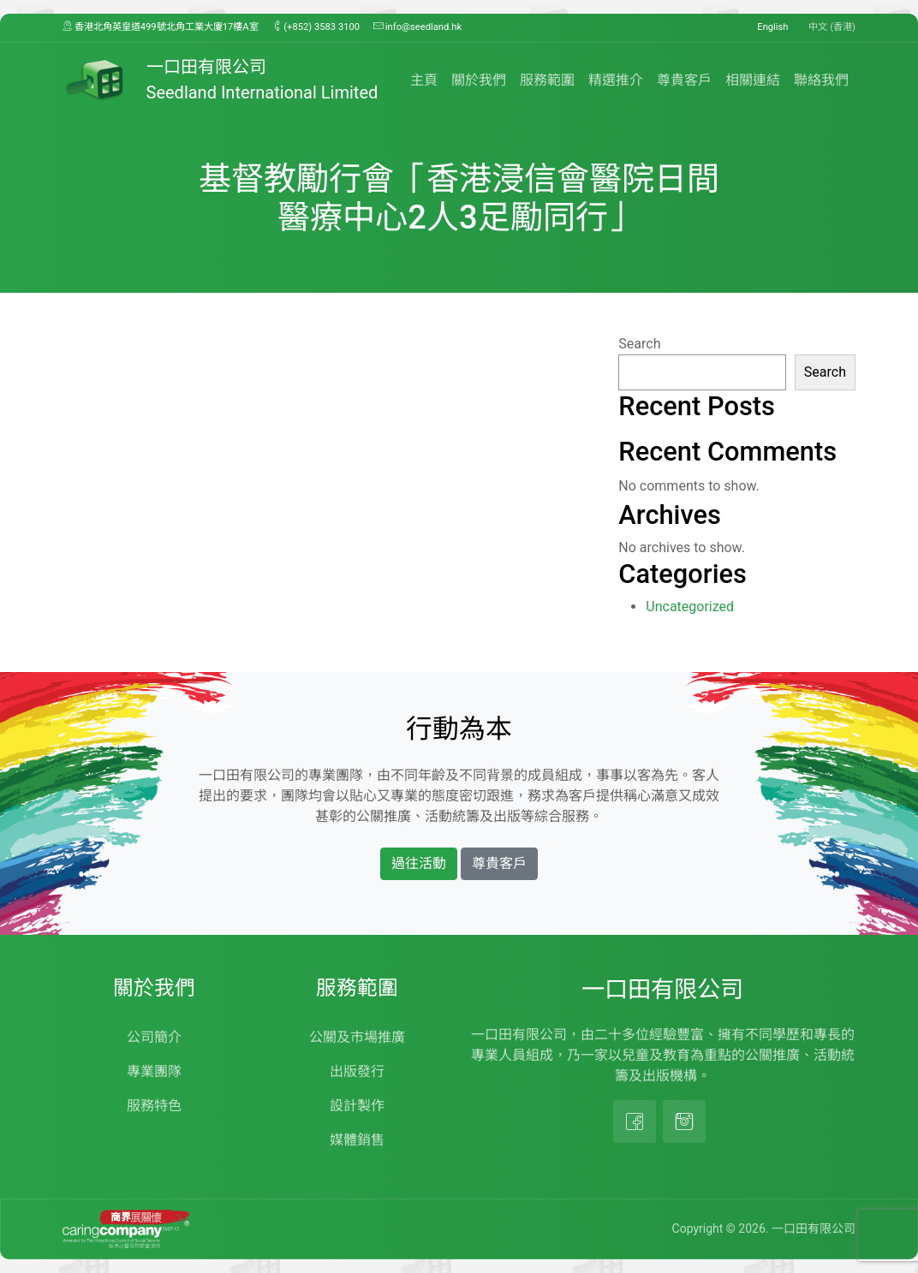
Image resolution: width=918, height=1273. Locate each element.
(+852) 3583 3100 (316, 27)
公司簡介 (154, 1037)
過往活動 (418, 863)
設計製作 (357, 1106)
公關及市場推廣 (357, 1037)
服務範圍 (547, 80)
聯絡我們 (821, 80)
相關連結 (752, 80)
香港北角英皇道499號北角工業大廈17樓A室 (161, 27)
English (772, 27)
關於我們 (478, 80)
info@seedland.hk (417, 27)
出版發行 (357, 1071)
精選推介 (615, 80)
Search (639, 344)
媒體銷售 (357, 1140)
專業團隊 (154, 1071)
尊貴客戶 (684, 80)
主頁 (424, 80)
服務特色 (154, 1106)
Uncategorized (690, 606)
